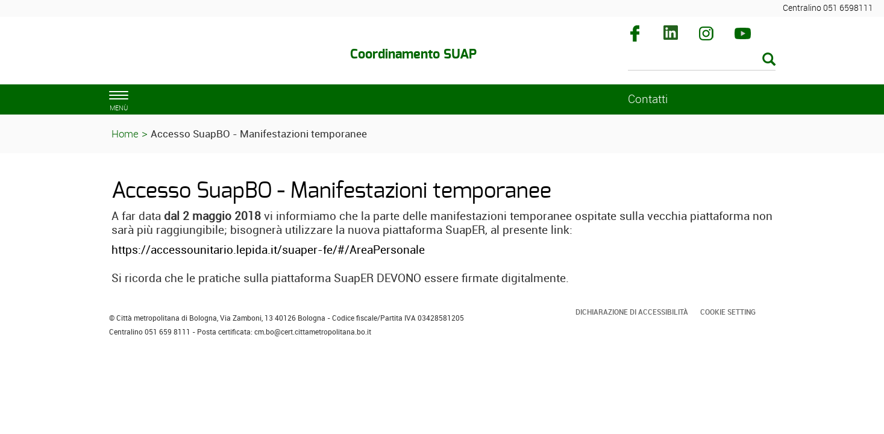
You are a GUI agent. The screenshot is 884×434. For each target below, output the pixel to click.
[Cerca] (702, 60)
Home (125, 133)
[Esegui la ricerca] (769, 60)
